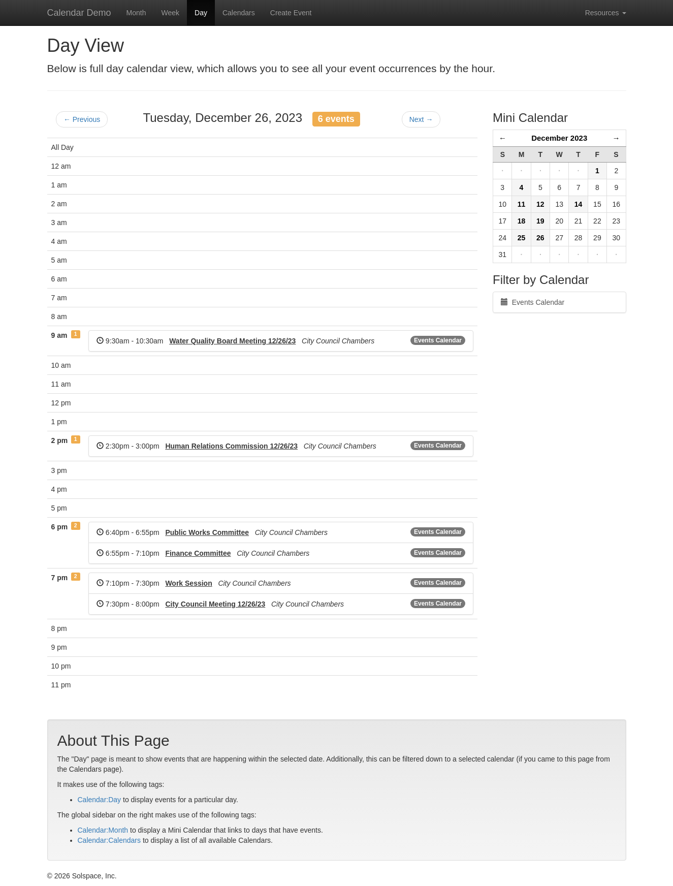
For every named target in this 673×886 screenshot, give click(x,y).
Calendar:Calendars (109, 840)
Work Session (188, 583)
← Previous (81, 119)
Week (170, 13)
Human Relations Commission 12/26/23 (231, 446)
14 (578, 204)
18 (522, 221)
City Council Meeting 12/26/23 (215, 604)
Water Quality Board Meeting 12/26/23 (232, 341)
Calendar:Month (103, 830)
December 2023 (559, 138)
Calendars (238, 13)
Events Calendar (438, 340)
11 (522, 204)
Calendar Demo (79, 13)
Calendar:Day (99, 800)
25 (522, 238)
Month (136, 13)
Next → (421, 119)
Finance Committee (198, 553)
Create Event (291, 13)
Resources (605, 13)
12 (540, 204)
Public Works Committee (207, 532)
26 (540, 238)
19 (540, 221)
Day (201, 13)
